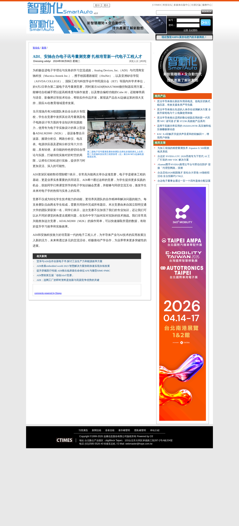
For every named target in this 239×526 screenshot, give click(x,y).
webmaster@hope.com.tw (138, 443)
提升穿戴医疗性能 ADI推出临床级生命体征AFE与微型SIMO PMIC (73, 270)
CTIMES (157, 5)
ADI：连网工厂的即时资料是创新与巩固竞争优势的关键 (68, 279)
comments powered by (48, 293)
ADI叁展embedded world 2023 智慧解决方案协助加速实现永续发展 (73, 265)
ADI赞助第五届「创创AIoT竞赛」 (55, 275)
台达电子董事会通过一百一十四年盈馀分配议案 (184, 180)
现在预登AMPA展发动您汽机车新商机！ (184, 37)
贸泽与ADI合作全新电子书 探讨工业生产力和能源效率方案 (69, 261)
